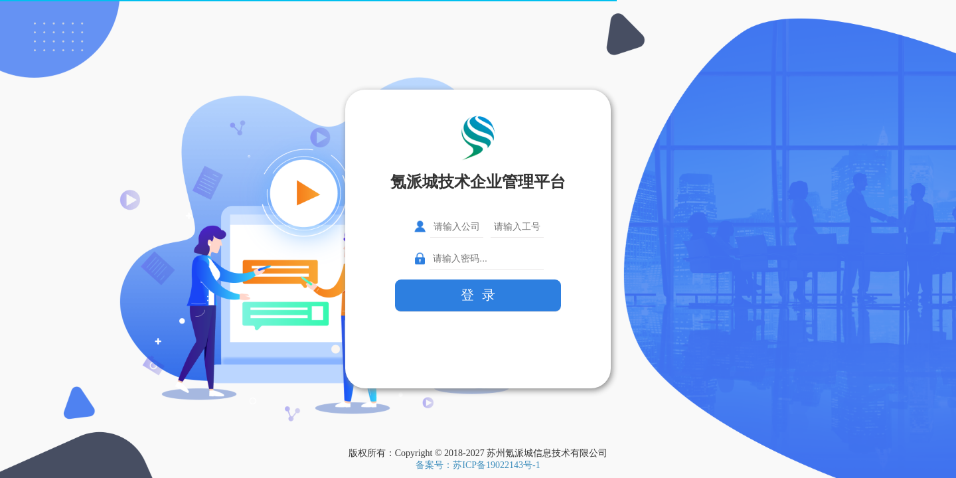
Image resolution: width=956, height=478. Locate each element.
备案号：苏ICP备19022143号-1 (478, 465)
